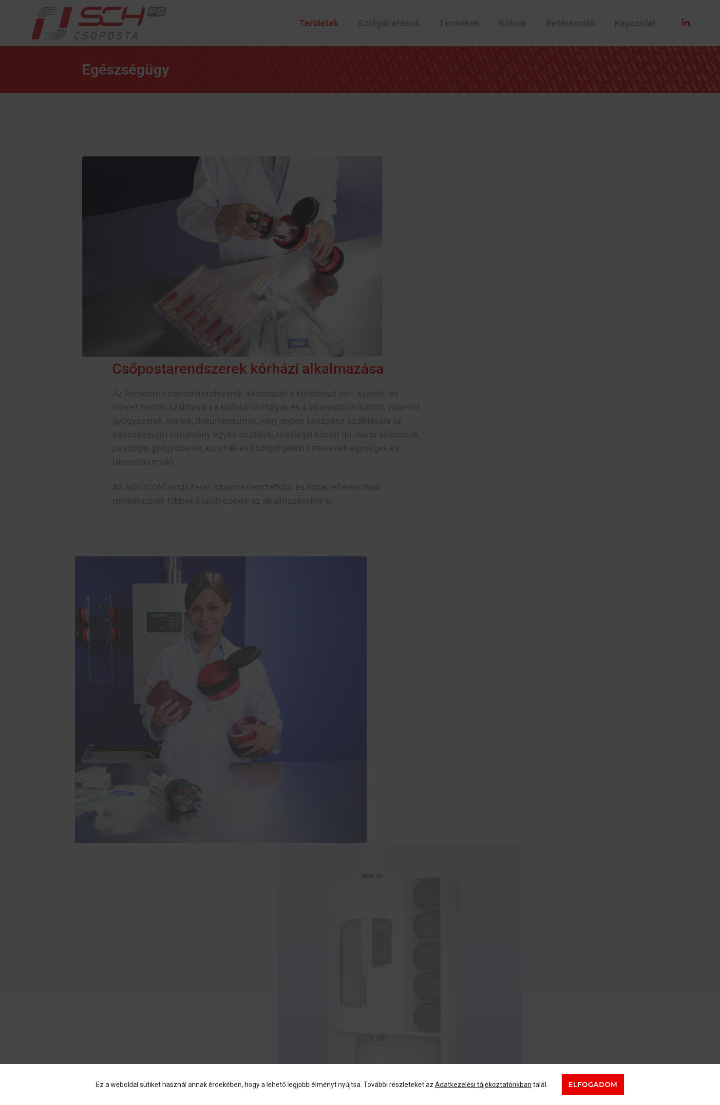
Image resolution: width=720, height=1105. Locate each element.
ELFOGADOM (593, 1084)
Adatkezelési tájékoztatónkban (483, 1084)
